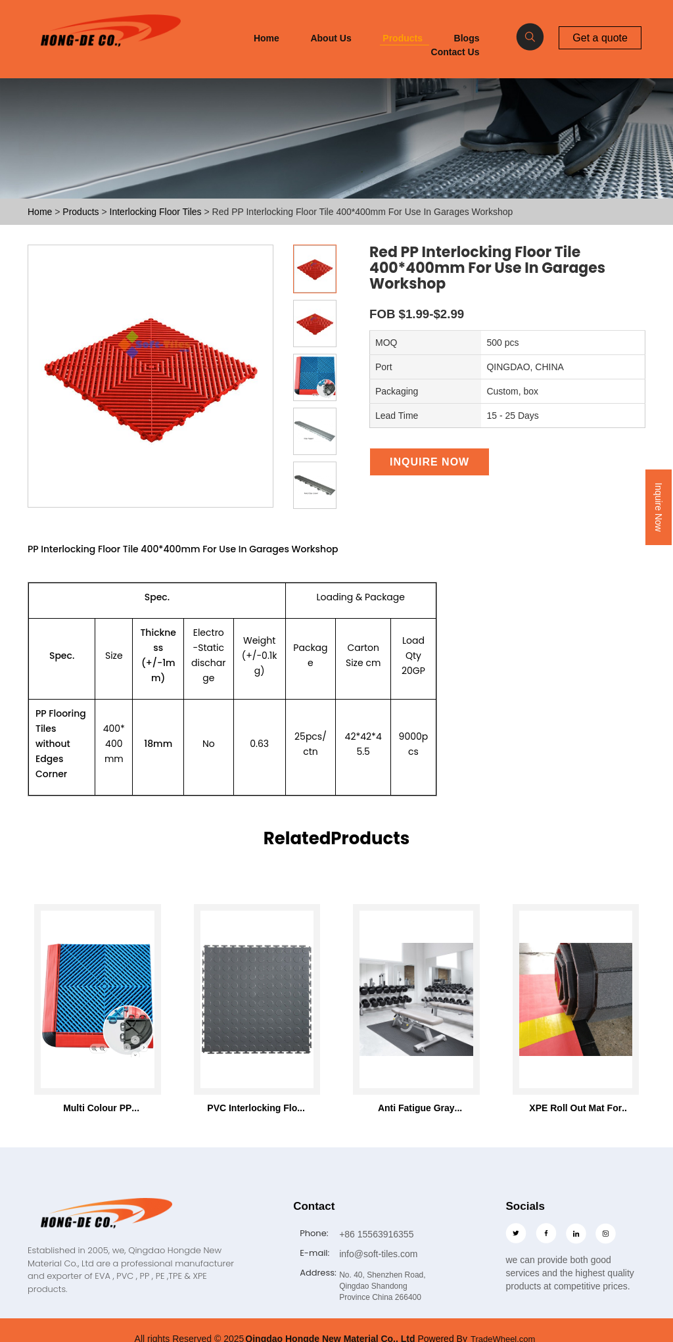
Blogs (467, 38)
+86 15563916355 (376, 1234)
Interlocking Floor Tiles (157, 211)
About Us (330, 38)
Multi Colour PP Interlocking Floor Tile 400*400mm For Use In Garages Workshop (98, 1107)
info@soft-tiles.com (378, 1253)
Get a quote (600, 37)
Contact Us (455, 51)
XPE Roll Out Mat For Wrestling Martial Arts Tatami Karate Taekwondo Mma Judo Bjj (575, 1107)
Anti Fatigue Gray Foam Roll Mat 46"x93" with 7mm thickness (416, 1107)
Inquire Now (659, 507)
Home (266, 38)
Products (403, 38)
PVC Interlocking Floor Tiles (256, 1107)
